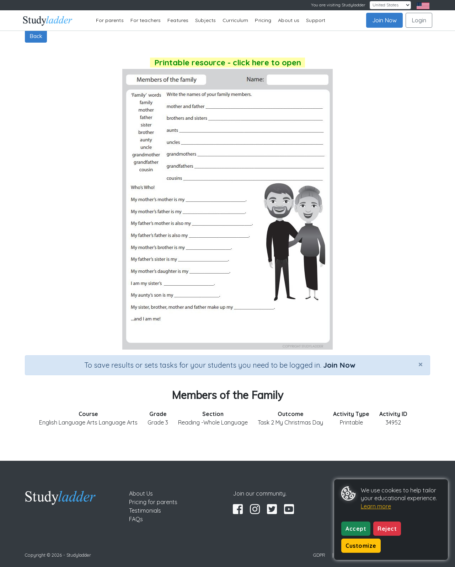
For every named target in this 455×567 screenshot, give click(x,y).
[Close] (420, 364)
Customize (361, 545)
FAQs (136, 519)
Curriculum (235, 20)
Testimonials (145, 510)
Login (419, 20)
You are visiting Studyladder (338, 4)
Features (177, 20)
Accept (356, 528)
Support (315, 20)
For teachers (145, 20)
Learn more (376, 506)
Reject (387, 528)
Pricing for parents (153, 502)
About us (288, 20)
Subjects (205, 20)
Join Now (384, 20)
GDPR (319, 555)
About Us (141, 493)
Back (36, 35)
